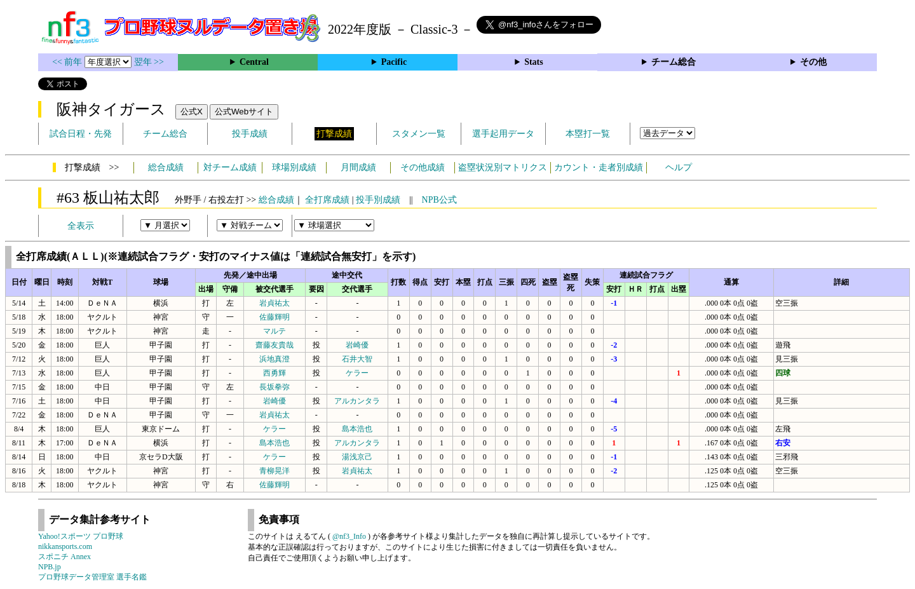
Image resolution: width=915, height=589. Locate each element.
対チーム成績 (230, 167)
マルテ (274, 331)
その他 (813, 62)
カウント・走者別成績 (598, 167)
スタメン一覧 (418, 134)
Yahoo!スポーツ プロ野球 (80, 536)
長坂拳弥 (274, 387)
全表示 (80, 226)
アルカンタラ (357, 400)
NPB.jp (49, 566)
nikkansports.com (65, 546)
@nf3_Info (349, 536)
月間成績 (358, 167)
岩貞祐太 (274, 303)
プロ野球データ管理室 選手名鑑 (92, 576)
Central (254, 62)
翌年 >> (149, 62)
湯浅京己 (357, 456)
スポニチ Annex (64, 556)
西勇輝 (274, 373)
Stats (533, 62)
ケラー (357, 373)
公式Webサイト (244, 111)
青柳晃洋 (274, 470)
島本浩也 (357, 428)
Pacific (394, 62)
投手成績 (250, 134)
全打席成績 (327, 200)
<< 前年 (68, 62)
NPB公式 (439, 200)
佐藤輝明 (274, 317)
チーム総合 (673, 62)
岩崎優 (357, 345)
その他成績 (422, 167)
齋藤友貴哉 (274, 345)
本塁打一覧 (588, 134)
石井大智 (357, 359)
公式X (191, 111)
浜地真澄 (274, 359)
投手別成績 (378, 200)
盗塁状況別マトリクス (502, 167)
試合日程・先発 (81, 134)
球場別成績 (294, 167)
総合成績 (166, 167)
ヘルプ (678, 167)
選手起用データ (503, 134)
